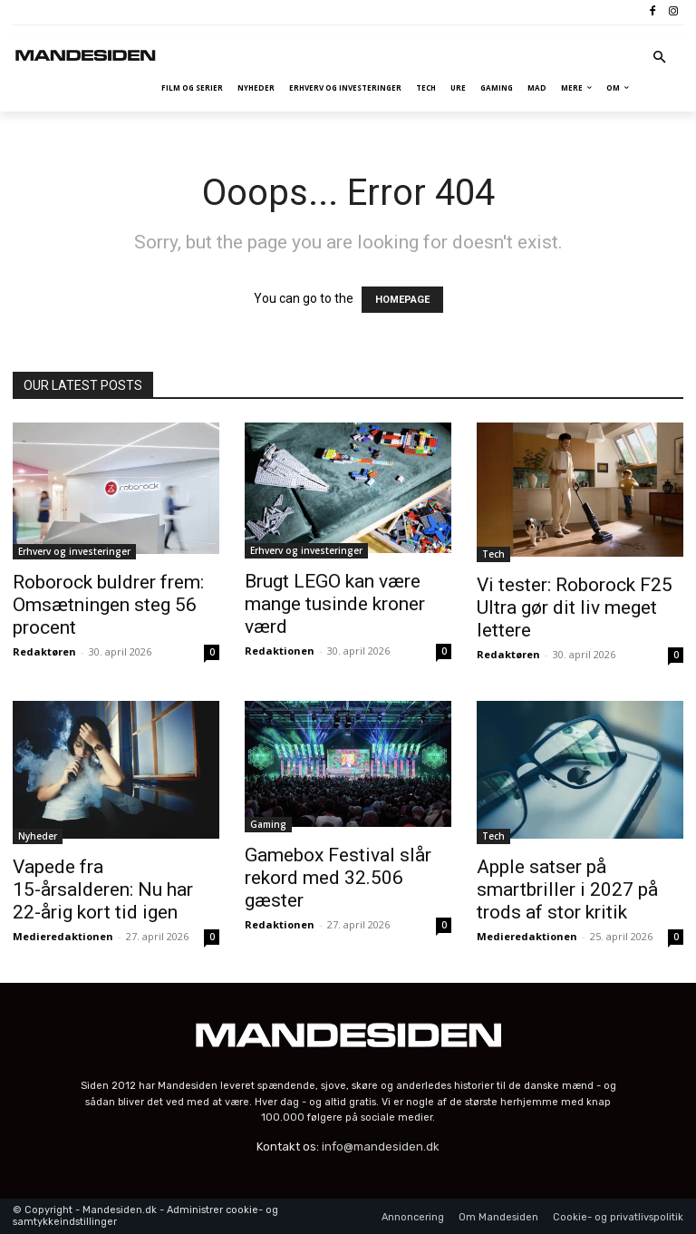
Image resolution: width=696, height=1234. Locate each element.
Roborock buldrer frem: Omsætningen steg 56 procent (108, 604)
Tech (493, 554)
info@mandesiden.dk (381, 1146)
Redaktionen (279, 650)
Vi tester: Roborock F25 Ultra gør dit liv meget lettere (574, 607)
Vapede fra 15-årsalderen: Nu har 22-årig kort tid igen (103, 889)
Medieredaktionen (63, 936)
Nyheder (37, 836)
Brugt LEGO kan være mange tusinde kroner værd (335, 603)
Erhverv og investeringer (74, 551)
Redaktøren (44, 651)
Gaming (268, 824)
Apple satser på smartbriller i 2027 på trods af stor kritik (567, 889)
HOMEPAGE (402, 300)
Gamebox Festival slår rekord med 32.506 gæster (338, 877)
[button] (660, 58)
